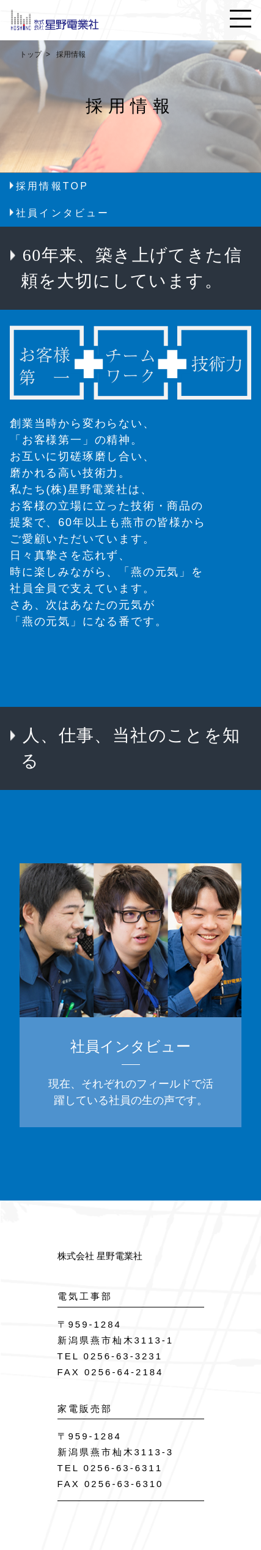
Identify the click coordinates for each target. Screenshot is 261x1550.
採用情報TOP (52, 186)
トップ (31, 54)
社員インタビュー (63, 213)
